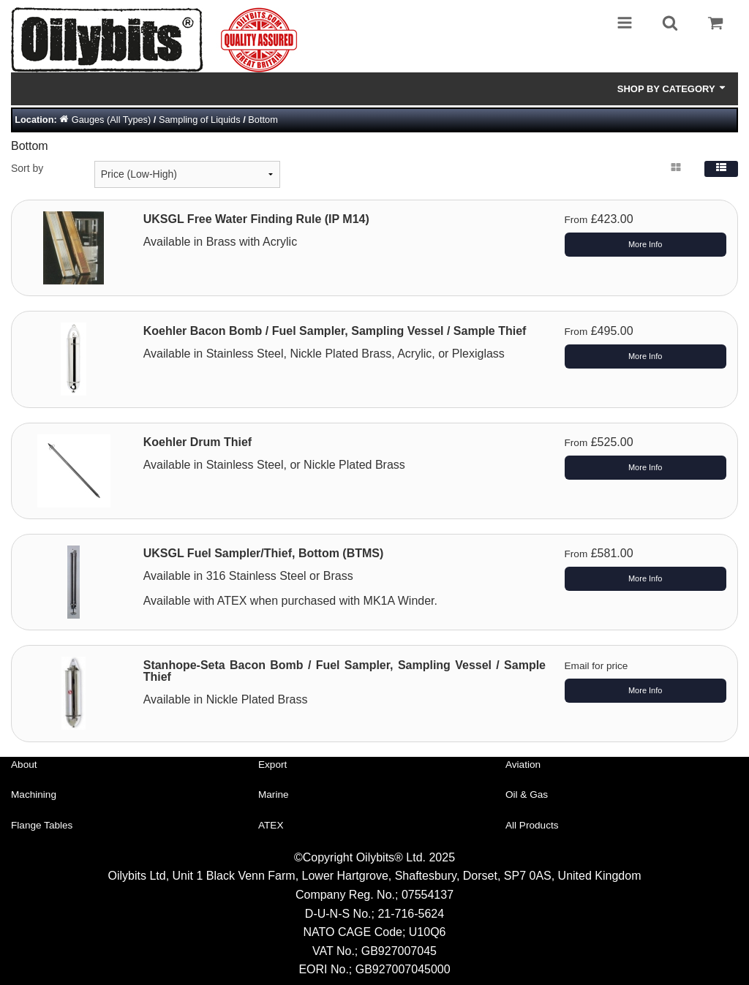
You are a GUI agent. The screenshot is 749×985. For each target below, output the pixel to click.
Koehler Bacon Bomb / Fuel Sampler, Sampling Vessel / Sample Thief (335, 331)
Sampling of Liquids (200, 119)
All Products (532, 825)
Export (272, 764)
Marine (273, 794)
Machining (33, 794)
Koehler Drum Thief (197, 442)
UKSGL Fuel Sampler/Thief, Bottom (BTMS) (263, 553)
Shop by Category (672, 88)
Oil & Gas (526, 794)
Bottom (263, 119)
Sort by (27, 168)
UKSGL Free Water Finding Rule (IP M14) (256, 219)
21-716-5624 (410, 913)
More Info (645, 244)
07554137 (427, 894)
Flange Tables (41, 825)
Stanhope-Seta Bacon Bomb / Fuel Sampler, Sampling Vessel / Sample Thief (344, 671)
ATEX (271, 825)
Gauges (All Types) (111, 119)
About (24, 764)
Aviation (523, 764)
